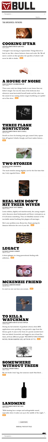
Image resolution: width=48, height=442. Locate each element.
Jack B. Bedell (22, 131)
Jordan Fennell (14, 368)
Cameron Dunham (14, 285)
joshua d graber (14, 251)
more (21, 58)
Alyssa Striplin (23, 323)
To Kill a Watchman (15, 318)
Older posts (23, 422)
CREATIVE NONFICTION (8, 47)
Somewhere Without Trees (20, 364)
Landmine (13, 403)
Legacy (10, 248)
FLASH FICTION (6, 84)
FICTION (4, 166)
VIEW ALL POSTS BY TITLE (24, 427)
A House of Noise (21, 81)
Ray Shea (20, 406)
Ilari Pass (21, 47)
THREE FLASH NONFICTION (17, 127)
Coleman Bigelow (18, 84)
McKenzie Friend (22, 282)
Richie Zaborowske (15, 166)
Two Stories (17, 163)
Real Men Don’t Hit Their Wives (21, 203)
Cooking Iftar (19, 43)
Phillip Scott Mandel (16, 207)
